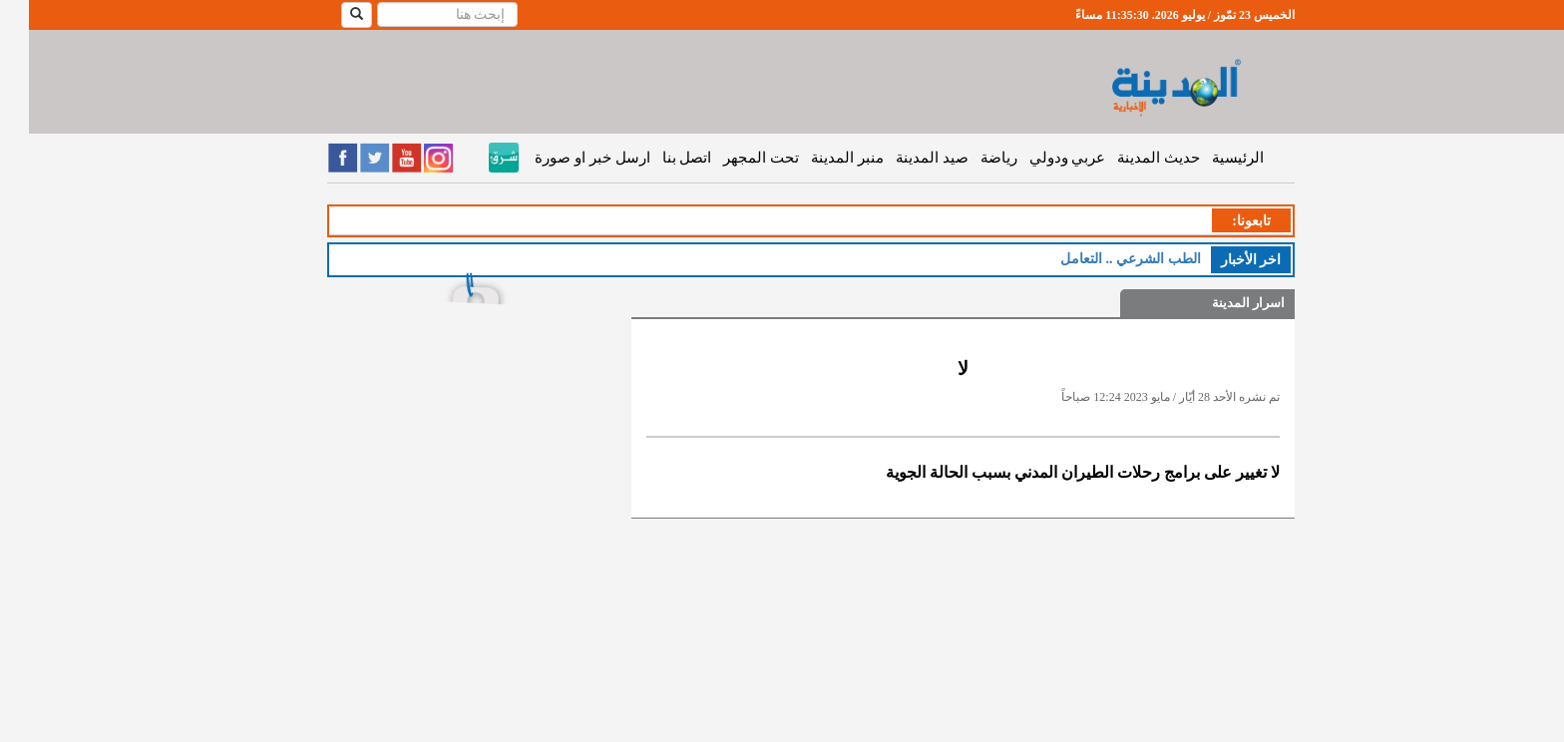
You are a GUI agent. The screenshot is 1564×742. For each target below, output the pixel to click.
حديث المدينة (1129, 158)
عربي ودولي (1038, 158)
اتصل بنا (658, 158)
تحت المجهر (732, 158)
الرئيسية (1209, 158)
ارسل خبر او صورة (563, 158)
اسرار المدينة (1219, 302)
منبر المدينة (818, 158)
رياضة (970, 158)
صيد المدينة (903, 158)
